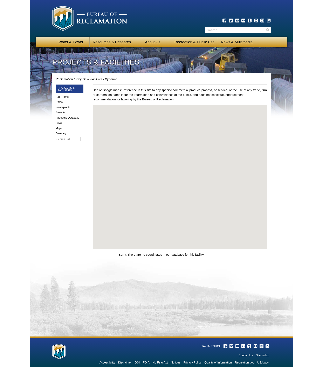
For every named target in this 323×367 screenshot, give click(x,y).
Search (267, 30)
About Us (152, 42)
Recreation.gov (244, 362)
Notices (175, 362)
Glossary (61, 133)
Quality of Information (218, 362)
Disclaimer (125, 362)
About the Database (67, 117)
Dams (59, 102)
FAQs (59, 122)
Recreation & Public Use (194, 42)
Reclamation (64, 79)
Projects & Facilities (88, 79)
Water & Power (71, 42)
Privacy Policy (192, 362)
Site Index (262, 355)
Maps (59, 128)
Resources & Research (112, 42)
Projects (60, 112)
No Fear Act (160, 362)
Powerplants (63, 107)
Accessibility (107, 362)
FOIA (146, 362)
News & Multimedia (237, 42)
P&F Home (62, 96)
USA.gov (263, 362)
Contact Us (246, 355)
